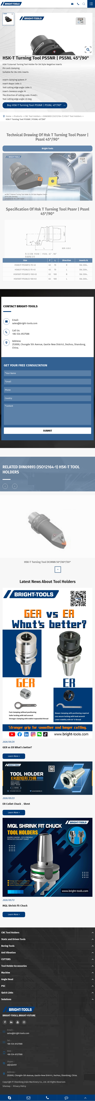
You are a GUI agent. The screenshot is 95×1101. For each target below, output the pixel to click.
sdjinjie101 (12, 1065)
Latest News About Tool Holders (48, 581)
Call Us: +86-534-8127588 (20, 332)
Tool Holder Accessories (14, 966)
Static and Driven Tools (13, 939)
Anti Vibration (8, 952)
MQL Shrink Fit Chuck (15, 905)
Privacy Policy (19, 1086)
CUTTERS (6, 959)
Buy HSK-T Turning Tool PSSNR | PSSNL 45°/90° (36, 105)
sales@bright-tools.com (18, 1033)
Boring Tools (7, 946)
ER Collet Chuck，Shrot (16, 803)
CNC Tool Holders (10, 932)
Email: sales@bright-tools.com (24, 322)
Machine (5, 972)
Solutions (6, 999)
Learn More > (14, 756)
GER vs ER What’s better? (17, 747)
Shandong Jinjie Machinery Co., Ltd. (30, 1082)
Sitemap (7, 1086)
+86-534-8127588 (14, 1044)
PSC (3, 986)
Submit (47, 430)
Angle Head (7, 979)
